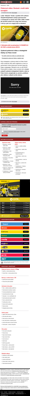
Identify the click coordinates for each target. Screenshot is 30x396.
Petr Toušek (14, 12)
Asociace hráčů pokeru (6, 359)
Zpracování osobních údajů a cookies (7, 393)
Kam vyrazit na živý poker (7, 330)
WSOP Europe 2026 (6, 342)
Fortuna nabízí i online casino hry (8, 361)
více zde (6, 98)
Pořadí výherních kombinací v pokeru (9, 289)
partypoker (8, 67)
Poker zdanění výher (6, 357)
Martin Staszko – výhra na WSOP (8, 346)
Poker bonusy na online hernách (8, 318)
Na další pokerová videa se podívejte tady (13, 55)
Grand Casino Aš (5, 338)
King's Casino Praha (6, 336)
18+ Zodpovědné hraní (20, 393)
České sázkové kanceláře (7, 363)
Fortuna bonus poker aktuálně (7, 281)
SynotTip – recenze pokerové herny (8, 271)
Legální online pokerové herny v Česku (9, 314)
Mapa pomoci (7, 387)
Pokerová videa (5, 306)
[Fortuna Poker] (10, 196)
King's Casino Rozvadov (6, 334)
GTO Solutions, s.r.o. (4, 395)
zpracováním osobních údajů (14, 131)
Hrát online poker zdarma (6, 316)
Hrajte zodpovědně (3, 95)
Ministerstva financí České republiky (18, 370)
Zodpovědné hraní (26, 373)
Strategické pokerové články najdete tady (13, 58)
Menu (28, 2)
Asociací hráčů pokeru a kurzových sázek (13, 375)
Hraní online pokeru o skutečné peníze (9, 320)
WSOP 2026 (4, 340)
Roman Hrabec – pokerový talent (8, 344)
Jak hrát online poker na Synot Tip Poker (9, 322)
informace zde (23, 380)
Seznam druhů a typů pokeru (7, 304)
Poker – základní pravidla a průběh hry (9, 287)
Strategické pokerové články (7, 308)
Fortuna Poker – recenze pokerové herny (9, 273)
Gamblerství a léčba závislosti (7, 355)
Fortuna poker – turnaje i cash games (9, 324)
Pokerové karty (5, 332)
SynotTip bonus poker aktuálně (7, 279)
